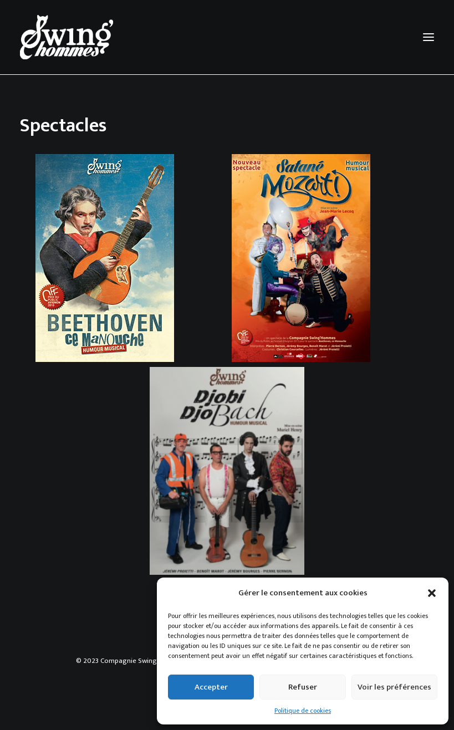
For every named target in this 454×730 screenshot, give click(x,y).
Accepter (211, 687)
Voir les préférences (394, 687)
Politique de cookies (302, 710)
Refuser (302, 687)
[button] (431, 593)
